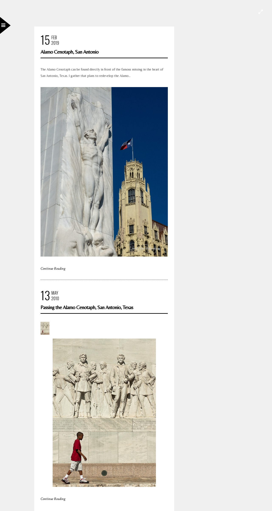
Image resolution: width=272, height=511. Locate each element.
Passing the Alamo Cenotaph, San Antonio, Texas (87, 307)
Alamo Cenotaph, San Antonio (69, 52)
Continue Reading (53, 268)
